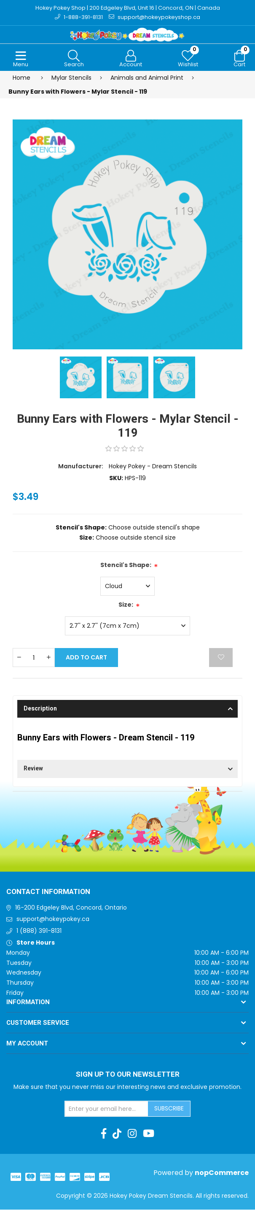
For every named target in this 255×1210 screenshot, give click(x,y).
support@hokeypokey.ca (52, 920)
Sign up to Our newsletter (128, 1075)
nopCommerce (222, 1173)
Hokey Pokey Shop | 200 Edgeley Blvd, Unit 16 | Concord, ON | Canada (127, 8)
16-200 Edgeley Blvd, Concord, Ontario (71, 908)
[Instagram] (132, 1134)
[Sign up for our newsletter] (106, 1109)
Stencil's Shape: (125, 565)
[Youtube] (148, 1134)
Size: (125, 605)
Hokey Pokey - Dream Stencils (153, 466)
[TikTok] (117, 1134)
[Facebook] (103, 1134)
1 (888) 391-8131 (39, 931)
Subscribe (169, 1109)
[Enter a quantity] (34, 657)
